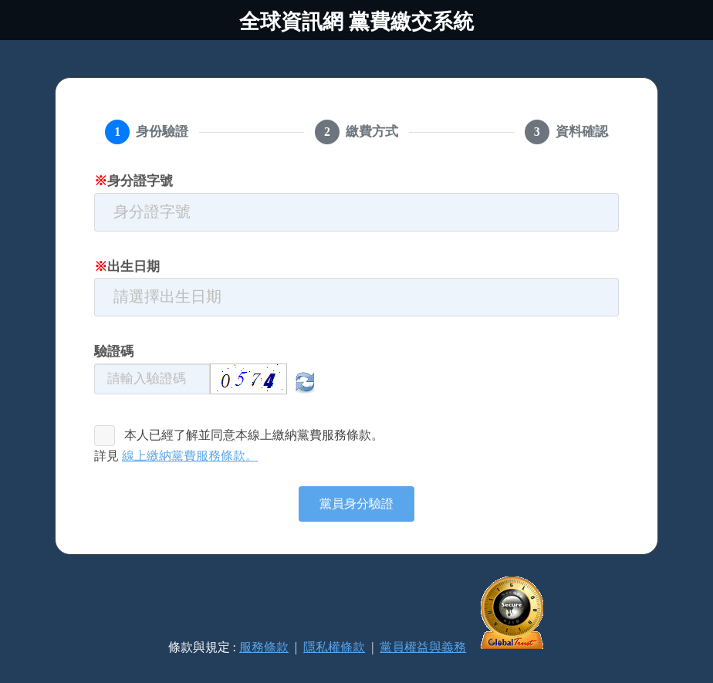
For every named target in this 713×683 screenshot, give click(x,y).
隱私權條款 (334, 647)
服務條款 (264, 647)
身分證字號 (133, 181)
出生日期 (127, 266)
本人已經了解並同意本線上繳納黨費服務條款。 (254, 434)
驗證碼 (113, 351)
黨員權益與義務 (423, 647)
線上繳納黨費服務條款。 (190, 455)
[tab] (146, 132)
